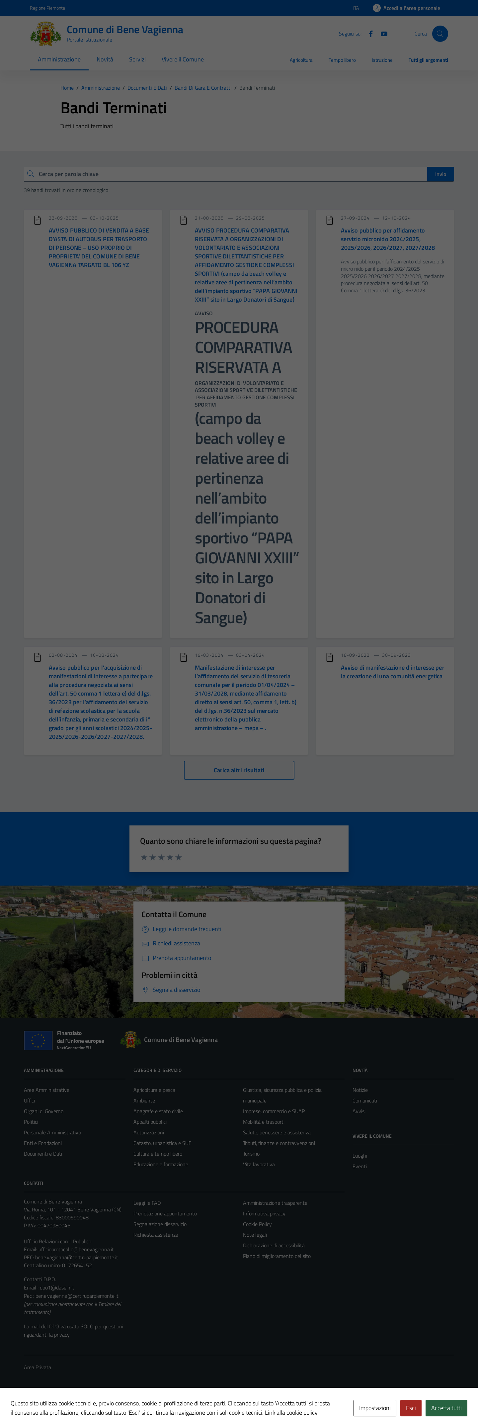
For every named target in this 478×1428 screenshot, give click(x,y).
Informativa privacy (264, 1213)
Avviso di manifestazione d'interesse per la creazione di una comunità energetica (392, 672)
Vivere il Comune (183, 59)
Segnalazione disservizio (160, 1224)
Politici (31, 1122)
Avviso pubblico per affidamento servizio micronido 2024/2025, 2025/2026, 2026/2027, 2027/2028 (388, 239)
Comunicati (365, 1100)
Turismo (251, 1154)
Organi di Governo (43, 1111)
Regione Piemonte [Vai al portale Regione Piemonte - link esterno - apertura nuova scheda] (47, 7)
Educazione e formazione (160, 1164)
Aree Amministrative (46, 1090)
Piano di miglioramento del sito (277, 1256)
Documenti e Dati (43, 1154)
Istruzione (382, 60)
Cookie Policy (257, 1224)
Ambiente (144, 1100)
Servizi (137, 59)
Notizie (360, 1090)
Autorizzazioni (148, 1132)
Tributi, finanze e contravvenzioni (279, 1143)
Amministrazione (59, 59)
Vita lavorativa (259, 1164)
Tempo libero (342, 60)
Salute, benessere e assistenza (277, 1132)
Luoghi (360, 1156)
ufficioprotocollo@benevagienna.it (76, 1249)
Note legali (255, 1235)
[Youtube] (381, 33)
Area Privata (37, 1367)
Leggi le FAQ (147, 1203)
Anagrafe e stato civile (158, 1111)
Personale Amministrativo (52, 1132)
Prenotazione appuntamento (165, 1213)
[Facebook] (368, 33)
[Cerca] (440, 34)
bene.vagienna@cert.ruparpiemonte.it (76, 1257)
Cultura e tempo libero (157, 1154)
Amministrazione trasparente (275, 1203)
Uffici (29, 1100)
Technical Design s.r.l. (69, 1409)
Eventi (360, 1166)
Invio (440, 174)
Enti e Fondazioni (43, 1143)
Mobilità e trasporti (263, 1122)
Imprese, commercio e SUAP (274, 1111)
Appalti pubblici (150, 1122)
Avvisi (359, 1111)
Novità (105, 59)
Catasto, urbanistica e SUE (162, 1143)
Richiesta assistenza (155, 1235)
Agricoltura (301, 60)
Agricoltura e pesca (154, 1090)
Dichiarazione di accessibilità (274, 1245)
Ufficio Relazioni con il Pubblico (57, 1241)
